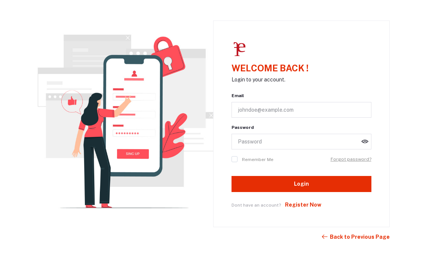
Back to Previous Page (355, 237)
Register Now (303, 205)
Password (243, 127)
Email (238, 95)
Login (301, 184)
